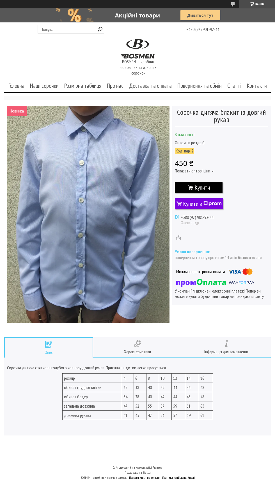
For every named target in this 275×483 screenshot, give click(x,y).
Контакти (257, 85)
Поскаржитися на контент (144, 477)
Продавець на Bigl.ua (138, 472)
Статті (234, 85)
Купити (202, 187)
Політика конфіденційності (178, 477)
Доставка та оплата (150, 85)
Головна (16, 85)
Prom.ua (157, 467)
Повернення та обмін (199, 85)
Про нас (115, 85)
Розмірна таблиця (82, 85)
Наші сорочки (44, 85)
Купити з (202, 204)
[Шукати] (100, 29)
